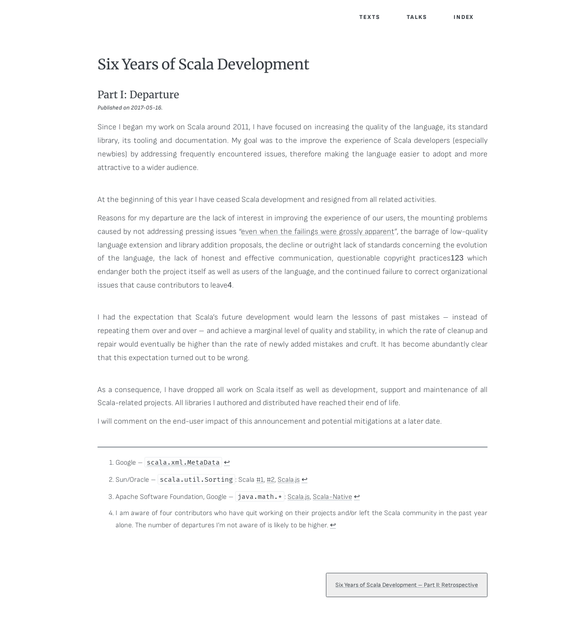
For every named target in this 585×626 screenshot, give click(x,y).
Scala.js (289, 479)
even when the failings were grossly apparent (317, 231)
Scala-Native (332, 497)
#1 (260, 479)
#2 (270, 479)
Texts (369, 17)
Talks (417, 17)
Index (464, 17)
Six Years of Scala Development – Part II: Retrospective (408, 594)
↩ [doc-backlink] (227, 462)
